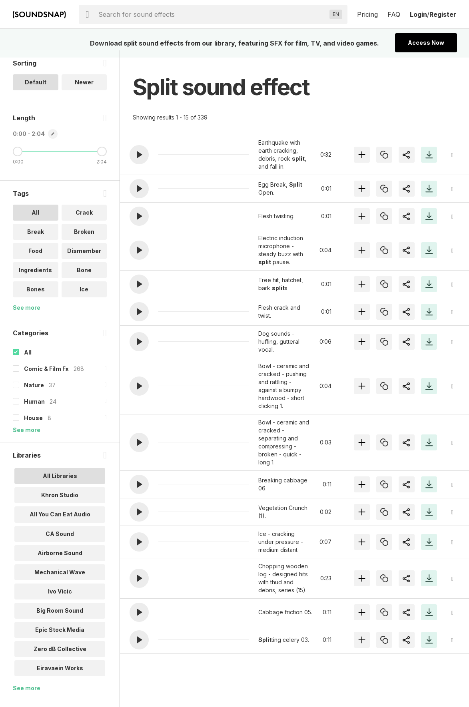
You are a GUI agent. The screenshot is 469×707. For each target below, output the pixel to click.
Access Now (426, 42)
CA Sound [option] (60, 540)
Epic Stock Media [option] (59, 636)
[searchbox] (212, 14)
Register (442, 14)
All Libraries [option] (60, 483)
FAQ (393, 14)
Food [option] (35, 258)
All (28, 359)
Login (418, 14)
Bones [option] (35, 296)
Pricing (367, 14)
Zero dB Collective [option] (60, 655)
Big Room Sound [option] (59, 617)
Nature (34, 392)
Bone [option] (84, 277)
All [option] (35, 219)
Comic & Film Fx (46, 375)
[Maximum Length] (102, 158)
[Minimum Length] (17, 158)
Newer (84, 89)
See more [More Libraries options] (26, 694)
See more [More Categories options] (26, 437)
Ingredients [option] (35, 277)
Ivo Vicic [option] (60, 598)
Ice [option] (84, 296)
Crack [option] (84, 219)
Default (35, 89)
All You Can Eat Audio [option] (60, 521)
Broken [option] (84, 238)
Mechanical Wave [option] (59, 579)
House (33, 425)
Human (34, 408)
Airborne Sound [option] (60, 559)
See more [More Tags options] (26, 314)
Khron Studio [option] (59, 502)
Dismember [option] (84, 258)
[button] (139, 154)
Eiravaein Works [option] (60, 674)
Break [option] (35, 238)
